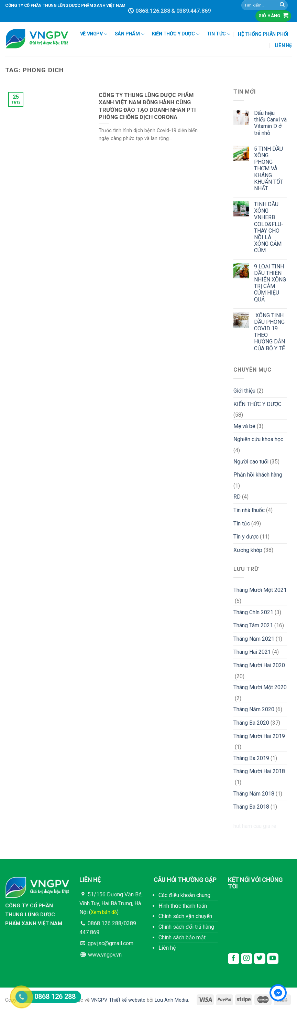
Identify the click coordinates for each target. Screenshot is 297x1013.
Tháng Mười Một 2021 (260, 590)
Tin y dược (245, 536)
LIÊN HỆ (283, 46)
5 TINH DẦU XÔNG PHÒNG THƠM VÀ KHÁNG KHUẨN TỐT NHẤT (268, 169)
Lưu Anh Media (171, 1000)
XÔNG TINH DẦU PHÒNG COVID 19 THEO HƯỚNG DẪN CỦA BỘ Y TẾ (269, 332)
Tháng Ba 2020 (251, 722)
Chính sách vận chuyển (185, 916)
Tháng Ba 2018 (251, 806)
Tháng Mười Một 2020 (260, 687)
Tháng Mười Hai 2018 (259, 771)
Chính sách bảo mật (182, 937)
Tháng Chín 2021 (253, 612)
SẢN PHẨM (129, 34)
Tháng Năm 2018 (253, 793)
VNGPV (99, 1000)
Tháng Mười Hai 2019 (259, 736)
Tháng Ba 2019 (251, 758)
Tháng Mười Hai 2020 (259, 665)
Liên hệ (167, 948)
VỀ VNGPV (93, 34)
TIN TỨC (218, 34)
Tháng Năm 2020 (253, 709)
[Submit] (282, 5)
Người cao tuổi (250, 461)
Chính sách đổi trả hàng (186, 927)
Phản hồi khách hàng (257, 474)
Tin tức (241, 523)
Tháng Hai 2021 (252, 652)
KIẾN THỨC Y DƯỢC (175, 34)
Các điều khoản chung (184, 895)
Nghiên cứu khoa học (258, 439)
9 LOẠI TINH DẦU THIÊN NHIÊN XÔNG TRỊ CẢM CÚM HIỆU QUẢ (270, 283)
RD (237, 496)
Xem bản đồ (104, 912)
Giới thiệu (244, 390)
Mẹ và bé (244, 426)
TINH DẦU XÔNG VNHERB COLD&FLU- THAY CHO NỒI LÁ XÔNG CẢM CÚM (268, 227)
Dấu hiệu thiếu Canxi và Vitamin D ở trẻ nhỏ (270, 123)
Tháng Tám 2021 (253, 625)
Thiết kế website (127, 1000)
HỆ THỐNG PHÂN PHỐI (263, 34)
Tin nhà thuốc (249, 510)
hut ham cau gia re (254, 826)
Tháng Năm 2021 (253, 639)
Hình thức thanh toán (182, 906)
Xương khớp (247, 550)
